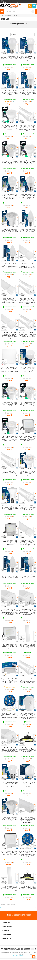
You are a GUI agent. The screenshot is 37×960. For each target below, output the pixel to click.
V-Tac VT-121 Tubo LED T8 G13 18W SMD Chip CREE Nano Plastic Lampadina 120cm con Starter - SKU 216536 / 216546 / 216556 (27, 128)
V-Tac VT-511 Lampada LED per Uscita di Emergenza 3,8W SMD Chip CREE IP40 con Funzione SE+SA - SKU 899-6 (9, 680)
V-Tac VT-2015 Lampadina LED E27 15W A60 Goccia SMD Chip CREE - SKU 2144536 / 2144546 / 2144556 (9, 92)
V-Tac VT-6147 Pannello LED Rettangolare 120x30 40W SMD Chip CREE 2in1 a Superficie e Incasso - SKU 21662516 (27, 646)
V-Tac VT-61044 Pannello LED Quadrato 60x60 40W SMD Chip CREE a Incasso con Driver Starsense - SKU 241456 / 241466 (9, 369)
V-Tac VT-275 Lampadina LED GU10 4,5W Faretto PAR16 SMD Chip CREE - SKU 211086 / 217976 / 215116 (9, 231)
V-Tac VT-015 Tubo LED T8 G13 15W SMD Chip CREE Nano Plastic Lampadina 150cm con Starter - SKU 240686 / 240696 (27, 680)
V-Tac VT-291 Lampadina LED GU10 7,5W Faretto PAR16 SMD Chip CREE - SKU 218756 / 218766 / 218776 (9, 404)
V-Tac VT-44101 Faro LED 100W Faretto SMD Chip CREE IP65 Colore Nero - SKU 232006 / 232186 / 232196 (27, 438)
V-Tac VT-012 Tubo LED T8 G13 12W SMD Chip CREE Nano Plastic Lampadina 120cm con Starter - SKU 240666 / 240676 (9, 473)
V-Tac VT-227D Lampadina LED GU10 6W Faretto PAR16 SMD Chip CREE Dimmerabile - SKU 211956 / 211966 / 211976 (9, 438)
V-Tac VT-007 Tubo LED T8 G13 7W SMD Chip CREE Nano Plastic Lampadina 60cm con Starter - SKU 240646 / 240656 (27, 507)
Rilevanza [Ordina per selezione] (22, 34)
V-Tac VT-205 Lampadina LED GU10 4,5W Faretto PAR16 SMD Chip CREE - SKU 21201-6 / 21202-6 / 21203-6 (27, 161)
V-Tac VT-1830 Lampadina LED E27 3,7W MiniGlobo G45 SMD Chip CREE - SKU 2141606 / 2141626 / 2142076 (10, 784)
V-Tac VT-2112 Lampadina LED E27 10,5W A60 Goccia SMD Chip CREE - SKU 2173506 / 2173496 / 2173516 (27, 58)
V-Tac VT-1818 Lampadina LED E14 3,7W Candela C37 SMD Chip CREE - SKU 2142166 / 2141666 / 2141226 (9, 576)
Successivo (33, 907)
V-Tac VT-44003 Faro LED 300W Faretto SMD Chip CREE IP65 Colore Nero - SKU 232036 (9, 853)
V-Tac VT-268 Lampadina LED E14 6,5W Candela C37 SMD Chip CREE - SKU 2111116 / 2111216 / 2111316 (27, 231)
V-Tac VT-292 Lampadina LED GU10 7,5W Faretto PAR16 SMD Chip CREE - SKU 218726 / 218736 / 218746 (9, 161)
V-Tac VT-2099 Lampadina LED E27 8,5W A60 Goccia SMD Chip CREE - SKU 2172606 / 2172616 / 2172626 (9, 58)
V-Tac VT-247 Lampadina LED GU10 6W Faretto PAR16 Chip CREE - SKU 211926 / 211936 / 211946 (27, 473)
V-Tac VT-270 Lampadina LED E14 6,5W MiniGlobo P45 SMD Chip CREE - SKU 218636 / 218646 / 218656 (9, 196)
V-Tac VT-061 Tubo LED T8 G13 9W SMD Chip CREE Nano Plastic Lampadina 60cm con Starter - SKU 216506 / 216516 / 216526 (27, 334)
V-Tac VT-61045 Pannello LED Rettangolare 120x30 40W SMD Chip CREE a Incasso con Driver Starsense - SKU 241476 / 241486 (9, 888)
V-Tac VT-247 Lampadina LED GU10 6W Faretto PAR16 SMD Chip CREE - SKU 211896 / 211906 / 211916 (9, 819)
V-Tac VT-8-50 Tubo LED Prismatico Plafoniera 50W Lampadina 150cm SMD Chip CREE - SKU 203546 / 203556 (9, 300)
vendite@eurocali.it (18, 955)
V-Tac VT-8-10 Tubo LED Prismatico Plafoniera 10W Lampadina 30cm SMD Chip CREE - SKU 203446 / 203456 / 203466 (27, 543)
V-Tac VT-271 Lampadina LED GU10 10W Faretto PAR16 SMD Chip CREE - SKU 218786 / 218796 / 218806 (9, 127)
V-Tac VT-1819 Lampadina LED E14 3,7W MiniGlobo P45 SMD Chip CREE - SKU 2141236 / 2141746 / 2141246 (27, 369)
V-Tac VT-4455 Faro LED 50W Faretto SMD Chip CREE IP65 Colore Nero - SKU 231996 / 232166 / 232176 (9, 542)
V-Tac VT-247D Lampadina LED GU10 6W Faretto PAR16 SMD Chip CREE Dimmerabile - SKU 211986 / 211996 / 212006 (27, 404)
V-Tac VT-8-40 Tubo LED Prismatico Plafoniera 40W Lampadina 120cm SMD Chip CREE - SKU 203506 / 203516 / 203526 (27, 266)
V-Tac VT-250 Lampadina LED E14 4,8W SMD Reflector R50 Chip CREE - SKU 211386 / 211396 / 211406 (9, 507)
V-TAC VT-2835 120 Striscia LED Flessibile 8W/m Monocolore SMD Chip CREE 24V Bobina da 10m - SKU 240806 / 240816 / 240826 (27, 854)
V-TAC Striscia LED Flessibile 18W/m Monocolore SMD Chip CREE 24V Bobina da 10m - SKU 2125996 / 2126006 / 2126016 (9, 715)
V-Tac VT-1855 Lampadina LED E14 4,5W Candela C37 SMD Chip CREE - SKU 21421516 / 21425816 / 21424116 (9, 265)
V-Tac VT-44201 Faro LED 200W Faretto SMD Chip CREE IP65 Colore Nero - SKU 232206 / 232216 (9, 646)
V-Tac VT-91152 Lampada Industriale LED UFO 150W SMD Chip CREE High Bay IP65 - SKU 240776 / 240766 (27, 749)
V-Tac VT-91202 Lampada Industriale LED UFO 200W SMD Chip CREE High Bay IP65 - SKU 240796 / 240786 (27, 888)
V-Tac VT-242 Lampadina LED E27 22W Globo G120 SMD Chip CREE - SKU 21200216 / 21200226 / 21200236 (27, 784)
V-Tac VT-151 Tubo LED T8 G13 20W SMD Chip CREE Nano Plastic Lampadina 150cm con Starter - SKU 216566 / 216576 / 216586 (27, 301)
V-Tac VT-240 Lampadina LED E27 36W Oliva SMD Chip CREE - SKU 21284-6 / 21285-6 (27, 576)
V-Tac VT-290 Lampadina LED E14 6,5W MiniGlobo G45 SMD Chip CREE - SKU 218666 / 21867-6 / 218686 (27, 196)
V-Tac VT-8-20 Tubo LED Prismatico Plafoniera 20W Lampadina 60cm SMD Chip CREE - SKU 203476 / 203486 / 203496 (10, 335)
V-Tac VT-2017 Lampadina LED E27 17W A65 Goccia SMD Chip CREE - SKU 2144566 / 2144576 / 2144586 (27, 92)
